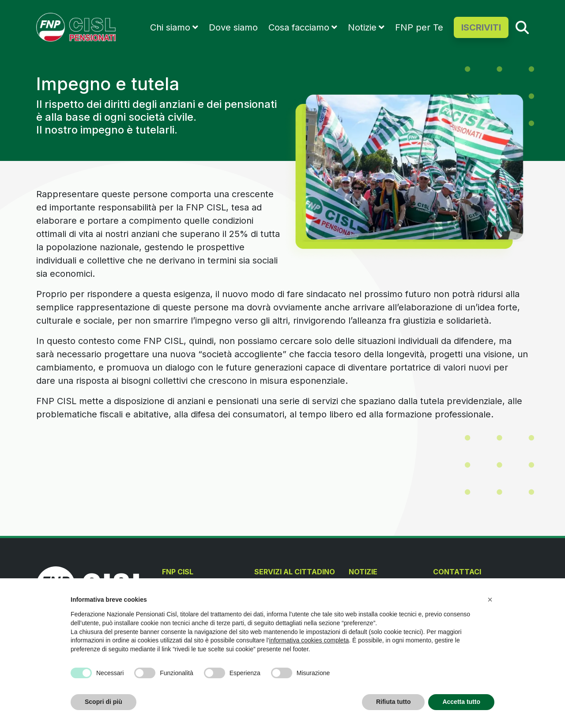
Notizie (362, 27)
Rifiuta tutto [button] (393, 701)
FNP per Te (419, 27)
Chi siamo (170, 27)
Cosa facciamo (298, 27)
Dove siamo (233, 27)
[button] (490, 599)
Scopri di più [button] (103, 701)
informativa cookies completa (309, 640)
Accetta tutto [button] (461, 701)
